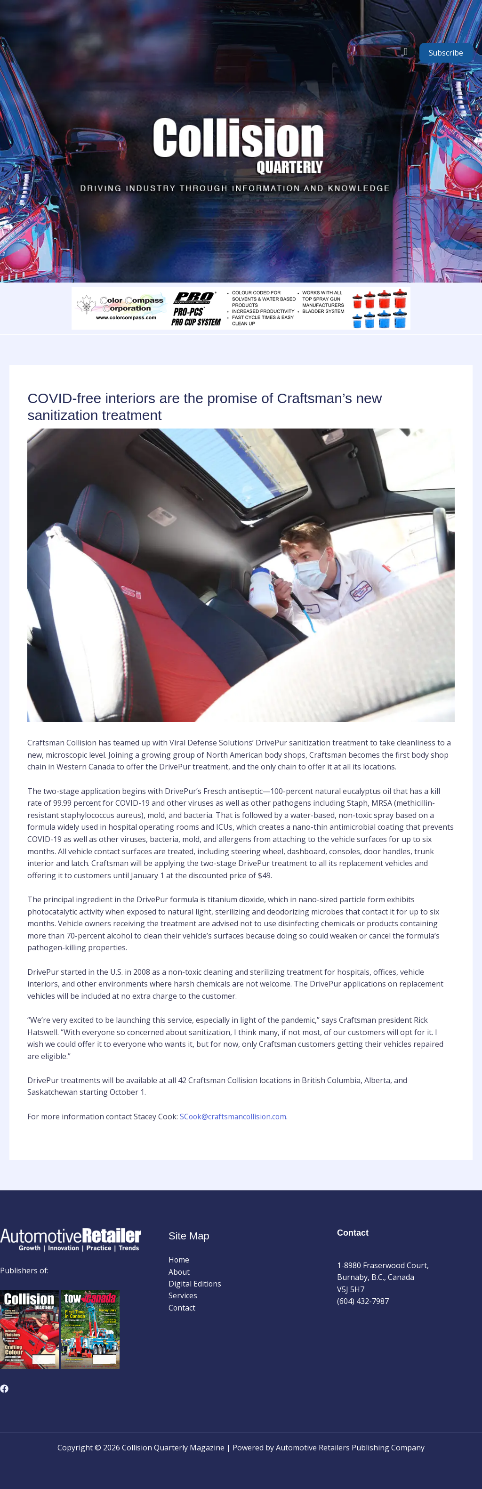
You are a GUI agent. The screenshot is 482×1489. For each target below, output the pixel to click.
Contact (182, 1308)
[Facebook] (4, 1388)
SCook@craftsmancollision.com (234, 1116)
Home (179, 1259)
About (179, 1272)
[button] (405, 51)
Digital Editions (195, 1284)
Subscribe (446, 53)
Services (183, 1296)
